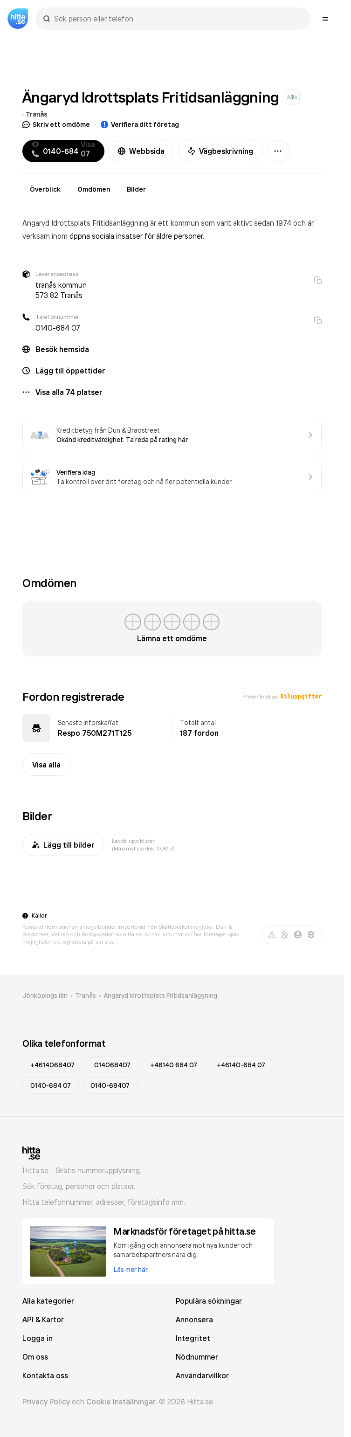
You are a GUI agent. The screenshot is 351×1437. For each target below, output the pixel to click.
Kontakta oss (45, 1375)
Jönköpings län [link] (45, 995)
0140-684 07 (57, 327)
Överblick (45, 189)
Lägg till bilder (63, 845)
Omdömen (93, 189)
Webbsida (141, 151)
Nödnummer (197, 1356)
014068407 (112, 1065)
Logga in (37, 1338)
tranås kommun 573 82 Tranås (61, 290)
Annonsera (194, 1319)
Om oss (35, 1356)
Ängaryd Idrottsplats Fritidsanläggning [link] (160, 995)
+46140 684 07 (173, 1065)
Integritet (193, 1338)
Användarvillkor (202, 1375)
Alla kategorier (48, 1301)
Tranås (37, 114)
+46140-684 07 (241, 1065)
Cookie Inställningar (121, 1401)
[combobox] (177, 18)
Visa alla (46, 764)
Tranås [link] (85, 995)
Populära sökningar (209, 1301)
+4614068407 (52, 1065)
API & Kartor (43, 1319)
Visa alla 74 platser (69, 392)
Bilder (136, 189)
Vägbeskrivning (220, 151)
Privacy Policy (46, 1401)
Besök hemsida (62, 349)
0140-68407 (110, 1085)
